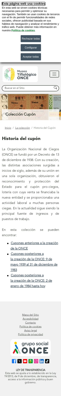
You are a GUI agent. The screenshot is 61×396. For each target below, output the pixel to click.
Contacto (30, 323)
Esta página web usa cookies (23, 3)
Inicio (8, 128)
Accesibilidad (30, 319)
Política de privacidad (30, 334)
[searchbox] (27, 88)
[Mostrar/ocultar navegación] (54, 74)
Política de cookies (23, 30)
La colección (22, 128)
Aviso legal (30, 330)
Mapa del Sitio (30, 315)
